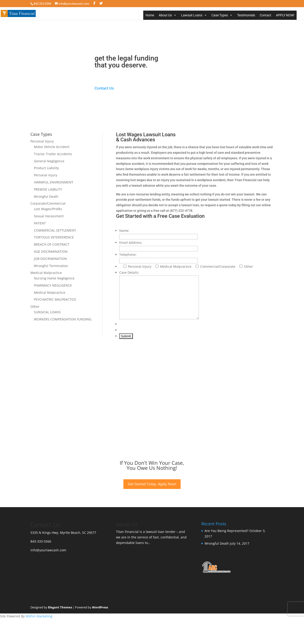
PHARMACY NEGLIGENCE (53, 285)
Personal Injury (42, 141)
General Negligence (49, 161)
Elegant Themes (60, 607)
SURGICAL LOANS (47, 312)
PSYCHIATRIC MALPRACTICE (55, 299)
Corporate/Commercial (48, 203)
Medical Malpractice (46, 272)
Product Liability (46, 168)
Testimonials (246, 15)
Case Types (220, 15)
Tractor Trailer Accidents (53, 154)
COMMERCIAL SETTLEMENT (55, 230)
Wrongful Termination (51, 266)
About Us (165, 15)
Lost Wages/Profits (48, 209)
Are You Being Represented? (226, 531)
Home (150, 15)
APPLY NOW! (285, 15)
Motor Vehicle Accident (51, 147)
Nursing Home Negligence (54, 278)
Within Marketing (39, 616)
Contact (265, 15)
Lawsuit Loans (191, 15)
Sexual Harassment (49, 216)
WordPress (100, 607)
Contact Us (104, 88)
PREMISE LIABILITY (48, 189)
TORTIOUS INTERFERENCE (54, 237)
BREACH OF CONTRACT (51, 244)
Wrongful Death (46, 196)
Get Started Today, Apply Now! (152, 484)
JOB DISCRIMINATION (50, 258)
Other (34, 306)
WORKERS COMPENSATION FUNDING (62, 319)
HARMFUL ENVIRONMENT (53, 182)
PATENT (40, 223)
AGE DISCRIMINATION (51, 251)
